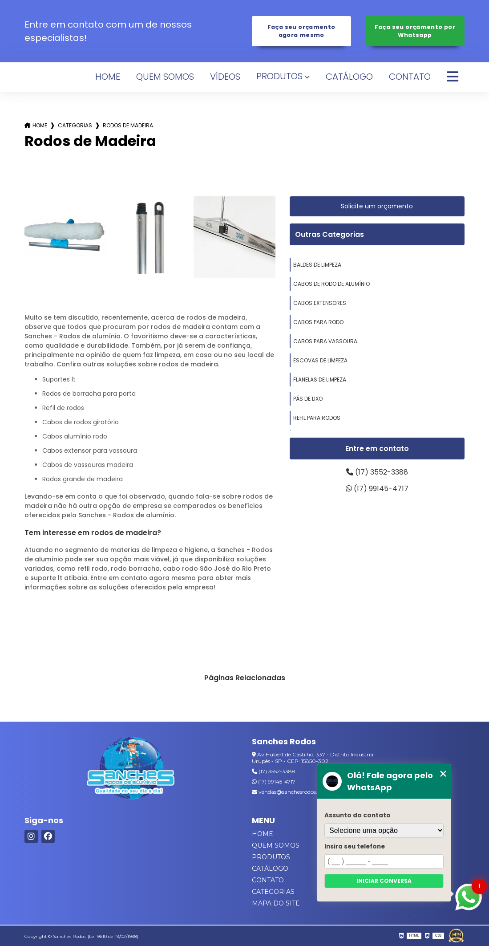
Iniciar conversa (384, 881)
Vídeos (225, 76)
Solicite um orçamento (377, 206)
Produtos (279, 76)
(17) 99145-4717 (377, 488)
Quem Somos (165, 76)
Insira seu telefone (354, 846)
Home (107, 76)
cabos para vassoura (325, 341)
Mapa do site (276, 903)
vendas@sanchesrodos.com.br (294, 791)
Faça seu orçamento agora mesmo (301, 31)
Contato (410, 76)
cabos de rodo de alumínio (331, 284)
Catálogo (349, 76)
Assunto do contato (357, 815)
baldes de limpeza (317, 264)
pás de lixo (308, 398)
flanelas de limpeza (319, 379)
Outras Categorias (329, 234)
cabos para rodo (318, 322)
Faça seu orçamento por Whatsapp (415, 31)
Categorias (75, 125)
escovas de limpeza (320, 360)
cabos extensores (319, 303)
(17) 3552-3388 (377, 472)
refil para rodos (316, 418)
